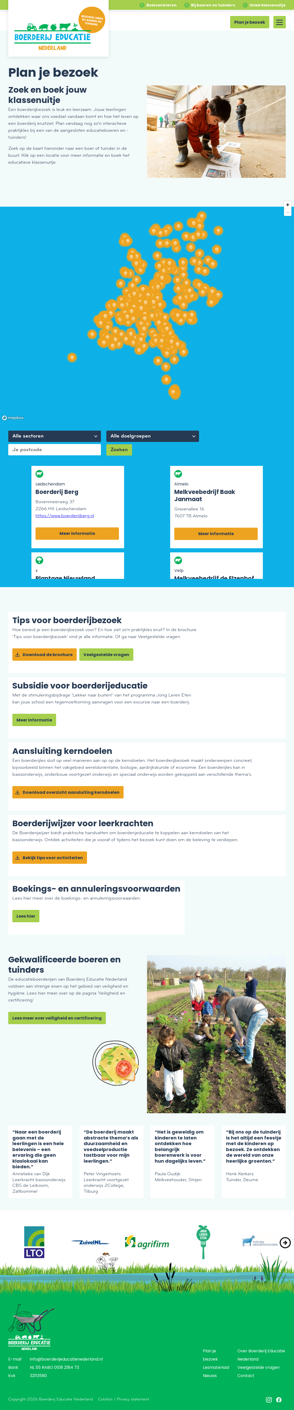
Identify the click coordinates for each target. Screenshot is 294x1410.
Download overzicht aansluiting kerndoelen (71, 793)
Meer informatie (77, 534)
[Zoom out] (287, 212)
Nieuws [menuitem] (210, 1376)
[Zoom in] (287, 204)
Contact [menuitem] (245, 1376)
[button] (285, 1243)
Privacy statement (133, 1399)
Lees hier (25, 917)
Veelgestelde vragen (106, 655)
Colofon (105, 1399)
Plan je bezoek (249, 23)
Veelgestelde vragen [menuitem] (258, 1368)
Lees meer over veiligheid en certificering (57, 1018)
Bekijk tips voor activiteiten (53, 858)
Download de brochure (48, 655)
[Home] (58, 28)
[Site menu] (279, 22)
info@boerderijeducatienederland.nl (66, 1359)
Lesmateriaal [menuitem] (216, 1368)
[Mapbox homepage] (13, 418)
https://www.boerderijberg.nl (65, 515)
